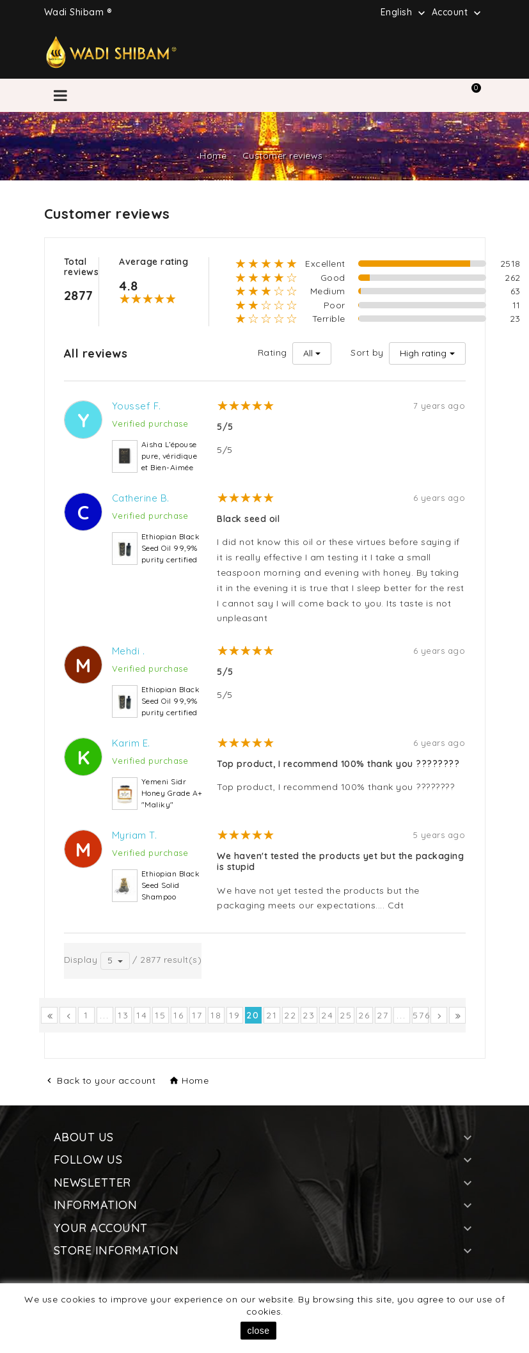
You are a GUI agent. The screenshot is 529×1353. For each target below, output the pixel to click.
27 (383, 1015)
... (104, 1015)
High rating (423, 353)
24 (327, 1015)
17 (197, 1015)
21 (272, 1015)
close (258, 1330)
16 (178, 1015)
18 (216, 1015)
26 (364, 1015)
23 (309, 1015)
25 (346, 1015)
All (308, 353)
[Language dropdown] (404, 12)
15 (160, 1015)
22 (290, 1015)
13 (123, 1015)
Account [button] (458, 12)
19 (235, 1015)
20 (253, 1015)
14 (142, 1015)
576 (421, 1015)
